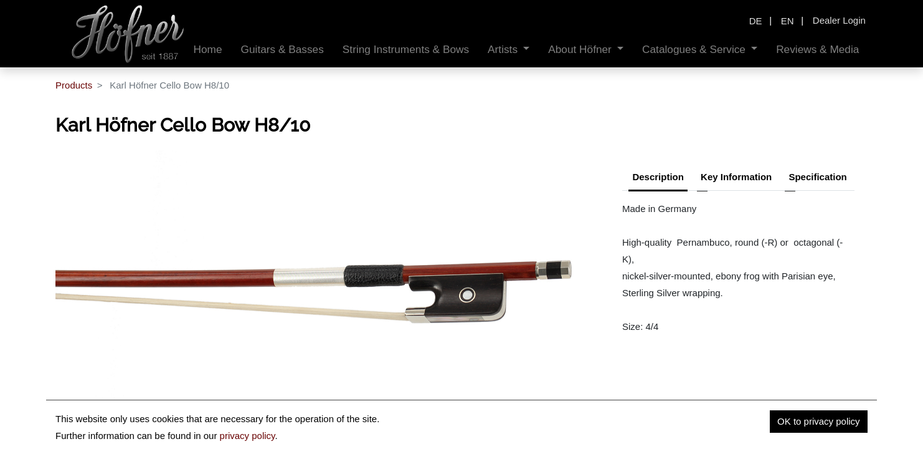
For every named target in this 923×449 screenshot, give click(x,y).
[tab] (817, 178)
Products (73, 85)
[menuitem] (208, 49)
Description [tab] (658, 176)
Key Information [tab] (736, 176)
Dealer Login (839, 20)
